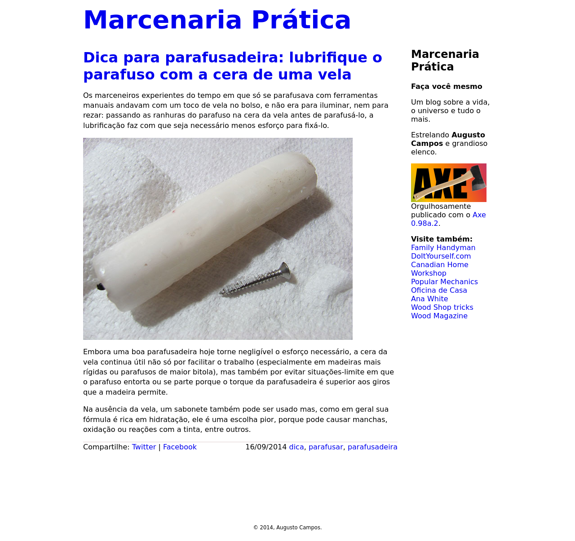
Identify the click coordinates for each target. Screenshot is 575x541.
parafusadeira (373, 447)
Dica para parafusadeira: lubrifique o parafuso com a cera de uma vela (232, 66)
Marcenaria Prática (217, 19)
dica (296, 447)
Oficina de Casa (439, 290)
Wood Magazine (439, 316)
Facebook (180, 447)
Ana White (429, 299)
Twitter (144, 447)
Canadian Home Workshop (440, 268)
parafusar (326, 447)
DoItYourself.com (441, 256)
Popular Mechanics (444, 281)
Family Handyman (443, 247)
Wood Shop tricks (442, 307)
